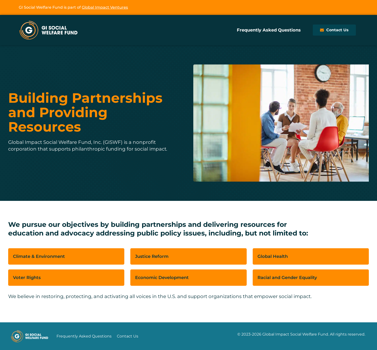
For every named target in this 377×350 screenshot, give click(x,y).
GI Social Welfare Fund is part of (73, 7)
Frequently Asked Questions (269, 30)
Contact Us (127, 336)
